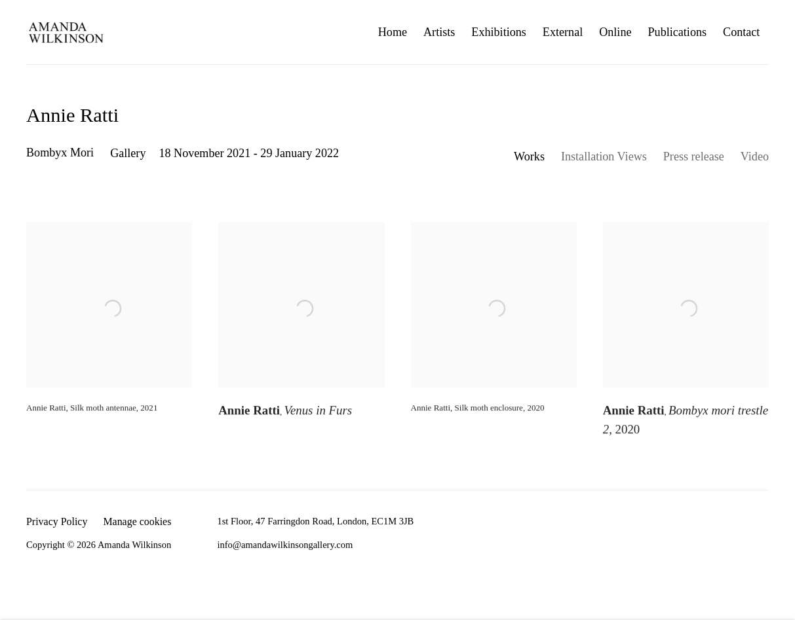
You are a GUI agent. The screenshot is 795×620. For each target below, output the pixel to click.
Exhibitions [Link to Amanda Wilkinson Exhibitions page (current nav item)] (498, 32)
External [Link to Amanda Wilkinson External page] (563, 32)
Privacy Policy (56, 521)
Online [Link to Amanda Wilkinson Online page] (615, 32)
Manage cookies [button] (137, 521)
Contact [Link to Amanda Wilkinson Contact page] (741, 32)
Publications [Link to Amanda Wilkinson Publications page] (677, 32)
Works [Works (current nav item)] (529, 156)
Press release (693, 156)
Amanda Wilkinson (65, 32)
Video (755, 156)
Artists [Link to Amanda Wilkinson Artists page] (439, 32)
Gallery (127, 153)
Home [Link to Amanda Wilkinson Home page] (392, 32)
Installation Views (604, 156)
